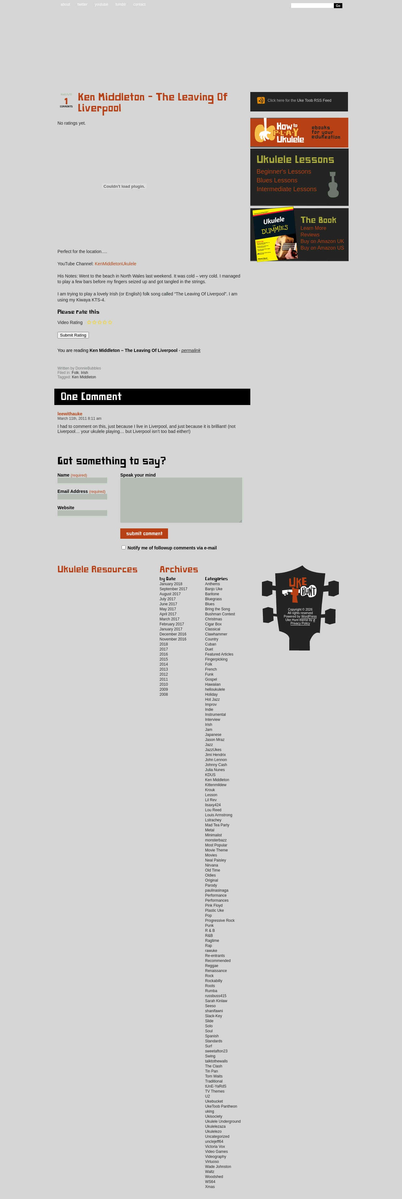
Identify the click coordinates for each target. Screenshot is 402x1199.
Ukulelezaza (215, 1136)
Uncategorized (217, 1146)
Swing (210, 1065)
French (211, 679)
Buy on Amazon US (322, 248)
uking (209, 1121)
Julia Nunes (215, 779)
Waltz (210, 1181)
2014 (164, 674)
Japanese (213, 744)
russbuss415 (215, 1005)
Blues (210, 613)
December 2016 (173, 643)
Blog (110, 76)
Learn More (313, 228)
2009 (164, 699)
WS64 (210, 1191)
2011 (164, 689)
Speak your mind (138, 475)
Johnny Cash (216, 774)
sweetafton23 (216, 1060)
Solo (209, 1035)
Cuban (210, 653)
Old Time (212, 880)
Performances (217, 910)
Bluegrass (213, 608)
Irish (84, 372)
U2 (207, 1106)
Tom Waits (214, 1085)
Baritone (212, 603)
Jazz (209, 754)
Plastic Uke (214, 920)
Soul (209, 1040)
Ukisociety (213, 1126)
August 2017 (170, 603)
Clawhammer (216, 643)
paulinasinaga (216, 900)
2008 (164, 704)
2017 (164, 658)
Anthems (212, 593)
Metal (209, 839)
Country (211, 648)
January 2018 (171, 593)
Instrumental (215, 724)
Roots (210, 995)
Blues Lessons (277, 180)
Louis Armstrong (218, 824)
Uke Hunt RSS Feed (93, 359)
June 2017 (168, 613)
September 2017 (173, 598)
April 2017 (168, 623)
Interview (212, 729)
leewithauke (69, 413)
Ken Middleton (84, 377)
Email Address (81, 491)
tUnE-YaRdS (215, 1096)
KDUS (210, 784)
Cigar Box (213, 633)
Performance (216, 905)
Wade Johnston (218, 1176)
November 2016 (173, 648)
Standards (213, 1050)
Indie (209, 719)
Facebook (112, 359)
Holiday (211, 704)
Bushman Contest (220, 623)
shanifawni (214, 1020)
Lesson (211, 804)
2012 (164, 684)
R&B (209, 945)
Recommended (218, 970)
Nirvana (211, 874)
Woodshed (214, 1186)
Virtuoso (212, 1171)
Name (72, 475)
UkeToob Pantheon (221, 1116)
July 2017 (168, 608)
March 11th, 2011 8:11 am (79, 418)
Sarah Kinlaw (216, 1010)
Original (211, 890)
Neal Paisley (215, 869)
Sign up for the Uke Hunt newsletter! (72, 359)
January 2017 (171, 638)
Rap (208, 955)
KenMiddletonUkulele (115, 263)
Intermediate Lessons (287, 189)
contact (139, 4)
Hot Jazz (212, 709)
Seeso (210, 1015)
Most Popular (216, 854)
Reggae (211, 975)
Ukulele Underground (223, 1131)
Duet (209, 658)
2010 (164, 694)
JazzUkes (213, 759)
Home (73, 76)
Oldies (210, 885)
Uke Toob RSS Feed (314, 100)
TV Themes (215, 1101)
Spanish (212, 1045)
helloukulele (215, 699)
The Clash (213, 1075)
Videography (215, 1166)
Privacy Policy (300, 633)
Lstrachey (213, 829)
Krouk (210, 799)
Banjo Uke (213, 598)
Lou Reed (213, 819)
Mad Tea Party (217, 834)
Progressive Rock (220, 930)
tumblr (121, 4)
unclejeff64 (214, 1151)
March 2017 (169, 628)
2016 (164, 664)
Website (65, 507)
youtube (101, 4)
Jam (208, 739)
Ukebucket (214, 1111)
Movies (211, 864)
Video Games (216, 1161)
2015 (164, 669)
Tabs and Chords (152, 76)
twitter (82, 4)
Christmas (213, 628)
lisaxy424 (213, 814)
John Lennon (216, 769)
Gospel (211, 689)
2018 (164, 653)
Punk (209, 935)
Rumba (211, 1000)
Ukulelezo (213, 1141)
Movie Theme (216, 859)
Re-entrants (215, 965)
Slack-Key (213, 1025)
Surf (208, 1055)
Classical (212, 638)
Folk (75, 372)
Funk (209, 684)
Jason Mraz (215, 749)
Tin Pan (211, 1080)
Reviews (228, 76)
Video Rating (70, 322)
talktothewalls (216, 1070)
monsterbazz (216, 849)
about (65, 4)
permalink (191, 350)
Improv (211, 714)
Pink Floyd (214, 915)
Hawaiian (212, 694)
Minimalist (213, 844)
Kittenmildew (215, 794)
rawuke (211, 960)
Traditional (214, 1090)
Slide (209, 1030)
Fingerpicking (216, 669)
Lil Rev (211, 809)
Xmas (210, 1196)
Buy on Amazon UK (322, 241)
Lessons (261, 76)
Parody (211, 895)
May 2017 (168, 618)
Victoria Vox (215, 1156)
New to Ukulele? (299, 76)
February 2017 (172, 633)
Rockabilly (213, 990)
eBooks (197, 76)
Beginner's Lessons (284, 171)
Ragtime (212, 950)
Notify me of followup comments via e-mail (172, 557)
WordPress (309, 626)
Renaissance (216, 980)
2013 (164, 679)
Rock (209, 985)
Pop (208, 925)
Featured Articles (219, 664)
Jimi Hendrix (215, 764)
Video (338, 76)
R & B (210, 940)
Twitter (139, 359)
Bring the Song (217, 618)
